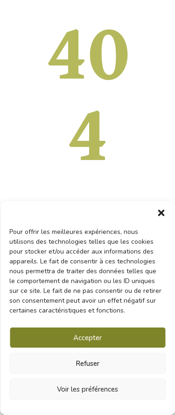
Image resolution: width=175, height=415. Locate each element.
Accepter (87, 337)
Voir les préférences (87, 389)
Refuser (87, 363)
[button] (161, 213)
